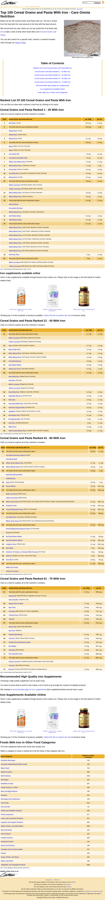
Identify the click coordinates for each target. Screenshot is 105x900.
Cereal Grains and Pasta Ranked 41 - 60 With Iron (53, 78)
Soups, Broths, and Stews (10, 857)
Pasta (8, 532)
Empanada (12, 596)
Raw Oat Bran (14, 204)
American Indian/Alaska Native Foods (14, 764)
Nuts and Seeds (6, 830)
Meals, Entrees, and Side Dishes (12, 826)
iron (1, 32)
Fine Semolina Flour (16, 654)
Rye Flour (12, 630)
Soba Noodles (13, 600)
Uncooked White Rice (16, 403)
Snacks (3, 853)
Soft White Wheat (15, 216)
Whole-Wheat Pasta (13, 467)
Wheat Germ (13, 138)
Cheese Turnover (15, 661)
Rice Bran (12, 123)
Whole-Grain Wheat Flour (17, 431)
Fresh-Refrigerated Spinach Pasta (18, 529)
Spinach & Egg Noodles (17, 407)
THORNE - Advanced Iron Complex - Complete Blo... (52, 310)
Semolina (12, 380)
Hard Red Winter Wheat (14, 540)
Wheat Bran (13, 131)
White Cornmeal (14, 185)
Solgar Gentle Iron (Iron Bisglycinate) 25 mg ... (84, 310)
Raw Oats (12, 400)
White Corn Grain (12, 567)
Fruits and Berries (7, 814)
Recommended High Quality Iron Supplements (52, 85)
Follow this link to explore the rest (57, 315)
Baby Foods (5, 768)
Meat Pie (9, 556)
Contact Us (49, 880)
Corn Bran (9, 560)
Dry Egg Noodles (14, 419)
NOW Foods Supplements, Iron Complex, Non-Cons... (21, 310)
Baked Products (6, 772)
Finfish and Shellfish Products (11, 810)
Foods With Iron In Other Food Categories (52, 92)
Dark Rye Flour (14, 254)
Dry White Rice (14, 173)
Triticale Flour (13, 615)
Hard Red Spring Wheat (14, 474)
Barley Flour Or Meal (16, 603)
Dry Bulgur (12, 646)
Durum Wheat (10, 486)
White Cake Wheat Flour (17, 162)
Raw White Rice (14, 376)
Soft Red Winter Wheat (14, 536)
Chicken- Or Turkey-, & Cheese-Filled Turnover (22, 552)
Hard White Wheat (15, 365)
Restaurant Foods (7, 841)
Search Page (20, 43)
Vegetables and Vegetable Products (13, 865)
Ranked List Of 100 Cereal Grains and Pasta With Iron (52, 68)
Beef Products (6, 776)
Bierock (11, 669)
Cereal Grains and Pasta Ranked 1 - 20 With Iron (52, 71)
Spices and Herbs (7, 861)
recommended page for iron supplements (29, 689)
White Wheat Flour (15, 165)
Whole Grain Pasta (12, 502)
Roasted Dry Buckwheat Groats (20, 642)
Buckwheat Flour (14, 415)
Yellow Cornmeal (15, 189)
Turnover (12, 638)
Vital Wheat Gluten (15, 220)
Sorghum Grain (11, 505)
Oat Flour (12, 423)
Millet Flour (12, 427)
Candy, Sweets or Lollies (9, 787)
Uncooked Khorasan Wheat (15, 455)
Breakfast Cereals (7, 783)
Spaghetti (12, 411)
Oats (10, 345)
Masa (11, 146)
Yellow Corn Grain (12, 571)
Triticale (11, 619)
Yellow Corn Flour (15, 369)
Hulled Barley (10, 478)
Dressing (12, 611)
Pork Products (6, 834)
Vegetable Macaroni (15, 396)
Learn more (79, 9)
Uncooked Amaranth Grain (18, 158)
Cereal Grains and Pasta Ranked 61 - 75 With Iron (53, 82)
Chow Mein (13, 169)
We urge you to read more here (93, 891)
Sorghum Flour (11, 544)
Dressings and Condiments (10, 799)
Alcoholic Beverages (8, 760)
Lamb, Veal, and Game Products (12, 818)
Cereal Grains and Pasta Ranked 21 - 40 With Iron (53, 75)
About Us (56, 880)
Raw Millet (9, 548)
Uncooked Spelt (11, 459)
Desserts (4, 795)
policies (73, 882)
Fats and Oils (5, 807)
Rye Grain (12, 607)
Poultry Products (7, 838)
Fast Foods (5, 803)
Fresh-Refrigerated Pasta (14, 509)
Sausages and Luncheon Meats (12, 849)
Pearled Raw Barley (15, 634)
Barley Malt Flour (15, 349)
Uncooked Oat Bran (16, 208)
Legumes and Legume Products (12, 822)
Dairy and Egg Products (9, 791)
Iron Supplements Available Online (52, 89)
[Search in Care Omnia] (88, 3)
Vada (7, 482)
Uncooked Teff (14, 154)
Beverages (4, 780)
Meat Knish (13, 627)
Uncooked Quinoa (15, 361)
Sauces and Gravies (8, 845)
